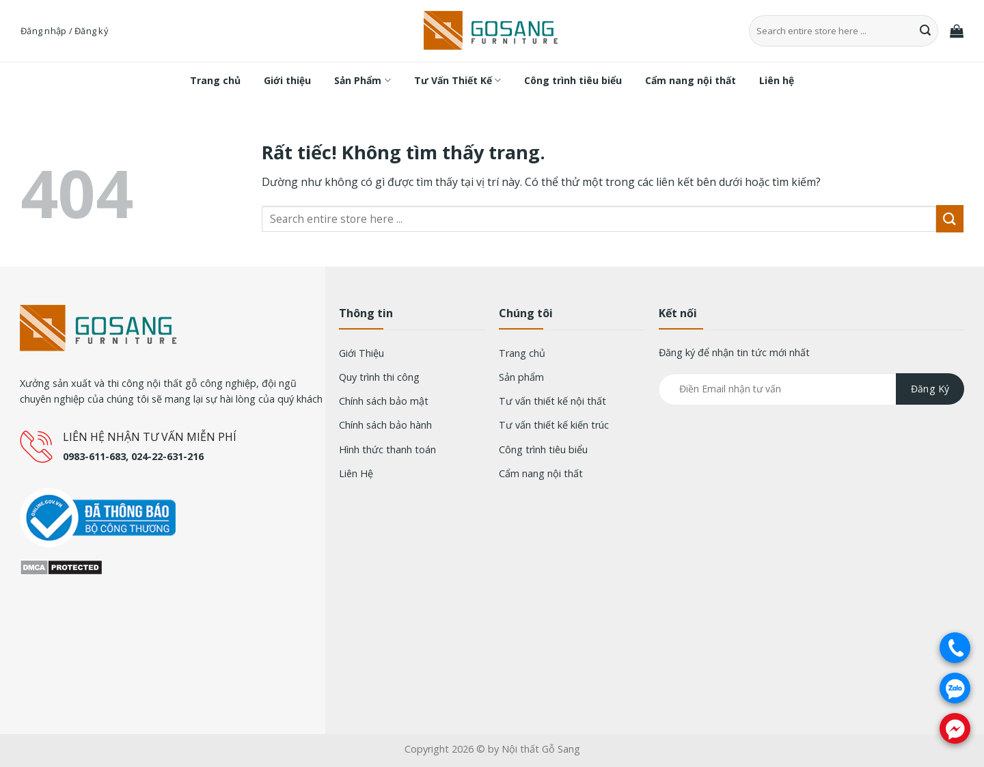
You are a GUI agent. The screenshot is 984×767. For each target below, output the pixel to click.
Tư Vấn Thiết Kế (457, 81)
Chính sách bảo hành (385, 424)
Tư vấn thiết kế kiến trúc (554, 424)
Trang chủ (215, 80)
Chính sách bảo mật (383, 400)
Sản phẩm (521, 377)
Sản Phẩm (362, 81)
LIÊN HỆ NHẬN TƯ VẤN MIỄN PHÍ (149, 436)
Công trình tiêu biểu (573, 80)
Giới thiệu (287, 80)
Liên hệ (776, 80)
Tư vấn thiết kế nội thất (552, 400)
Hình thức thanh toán (387, 449)
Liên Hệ (356, 473)
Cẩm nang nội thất (690, 80)
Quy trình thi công (379, 377)
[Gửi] (926, 30)
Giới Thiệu (361, 353)
